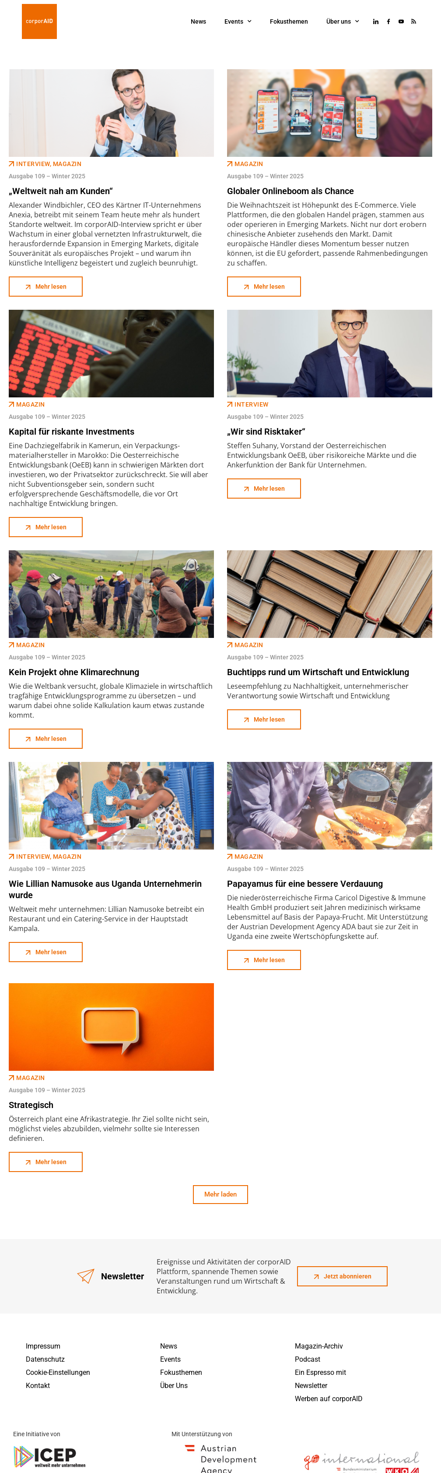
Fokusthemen (289, 21)
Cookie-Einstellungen (58, 1372)
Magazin (67, 163)
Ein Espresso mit (320, 1372)
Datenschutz (45, 1359)
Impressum (43, 1346)
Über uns (342, 21)
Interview (33, 163)
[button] (220, 1194)
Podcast (307, 1359)
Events (238, 21)
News (198, 21)
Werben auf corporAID (329, 1399)
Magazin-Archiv (319, 1346)
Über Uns (174, 1385)
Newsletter (311, 1385)
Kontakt (38, 1385)
